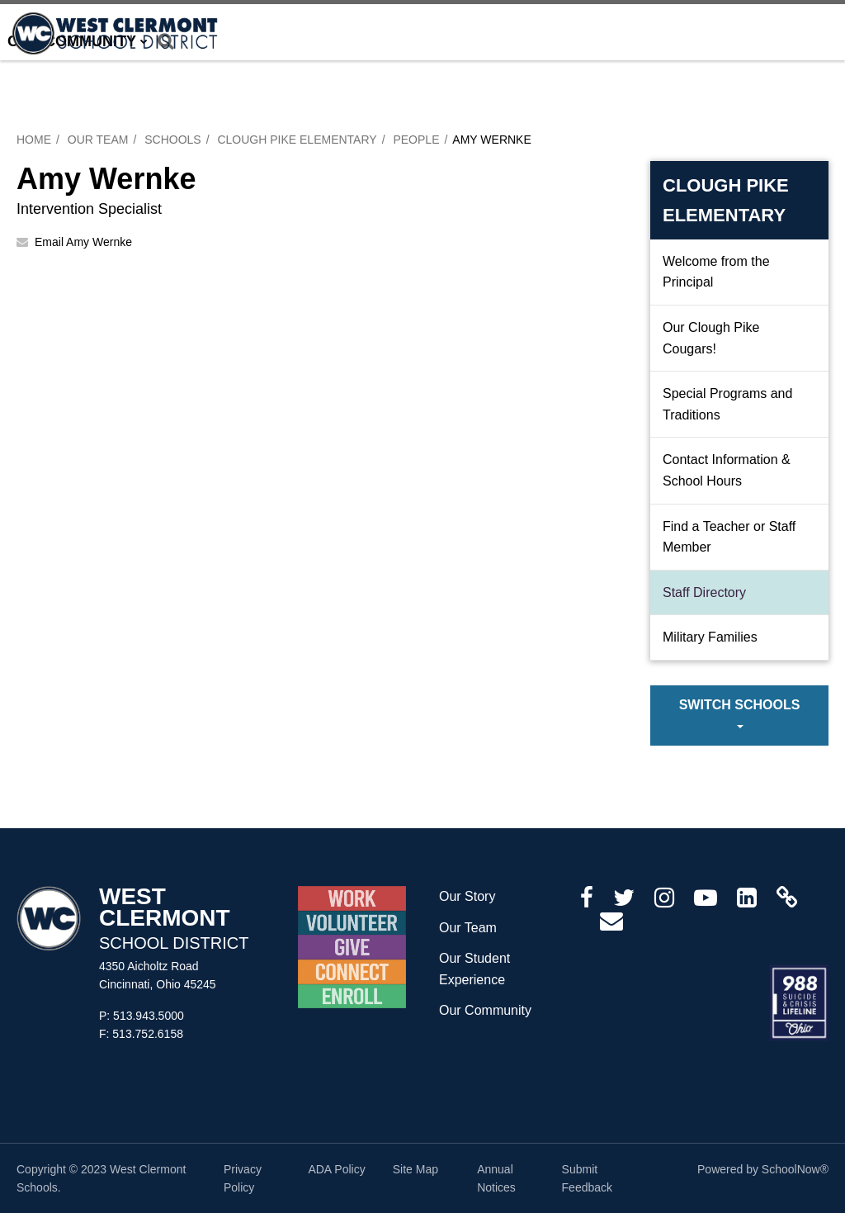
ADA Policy (336, 1169)
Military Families (710, 637)
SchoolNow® (795, 1169)
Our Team (98, 139)
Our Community (485, 1010)
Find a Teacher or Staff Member (729, 537)
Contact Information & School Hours (727, 470)
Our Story (467, 896)
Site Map (415, 1169)
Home (34, 139)
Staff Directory (704, 592)
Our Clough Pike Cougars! (711, 338)
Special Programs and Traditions (727, 404)
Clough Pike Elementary (296, 139)
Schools (172, 139)
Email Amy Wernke (83, 242)
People (416, 139)
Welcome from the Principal (716, 272)
